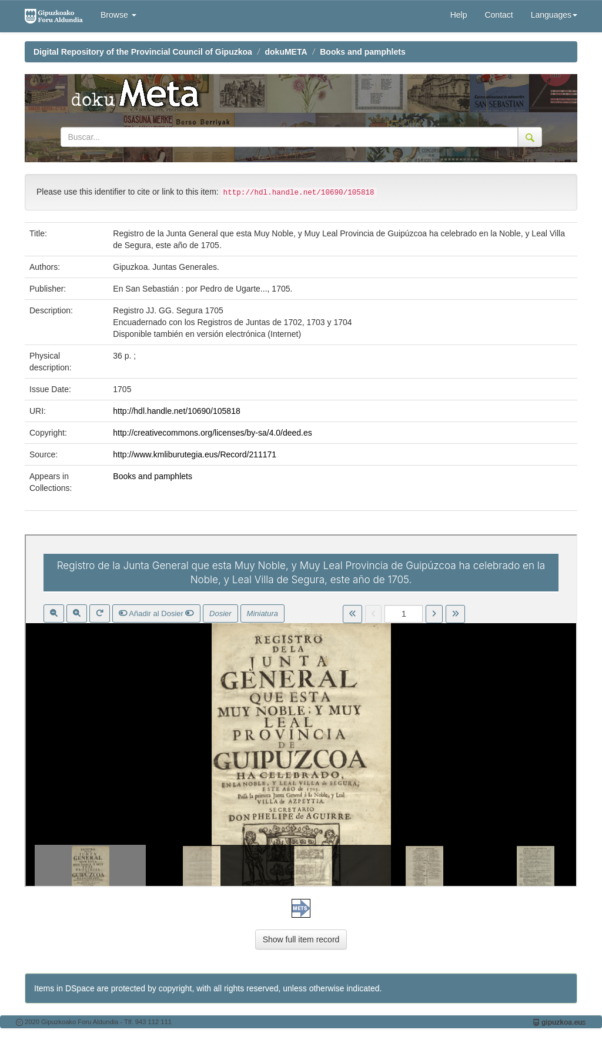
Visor (301, 710)
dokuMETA (286, 51)
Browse (118, 14)
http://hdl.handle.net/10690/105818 (176, 411)
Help (458, 14)
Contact (498, 14)
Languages (554, 14)
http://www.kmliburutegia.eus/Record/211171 (194, 454)
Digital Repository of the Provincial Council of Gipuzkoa (143, 51)
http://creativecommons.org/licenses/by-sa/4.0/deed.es (212, 432)
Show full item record (301, 939)
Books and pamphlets (362, 51)
